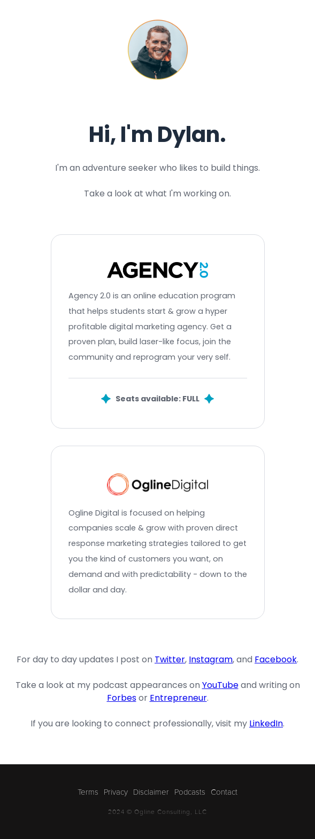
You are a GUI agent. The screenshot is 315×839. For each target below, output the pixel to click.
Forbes (121, 698)
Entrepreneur (178, 698)
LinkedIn (266, 723)
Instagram (211, 659)
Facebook (276, 659)
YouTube (220, 685)
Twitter (170, 659)
